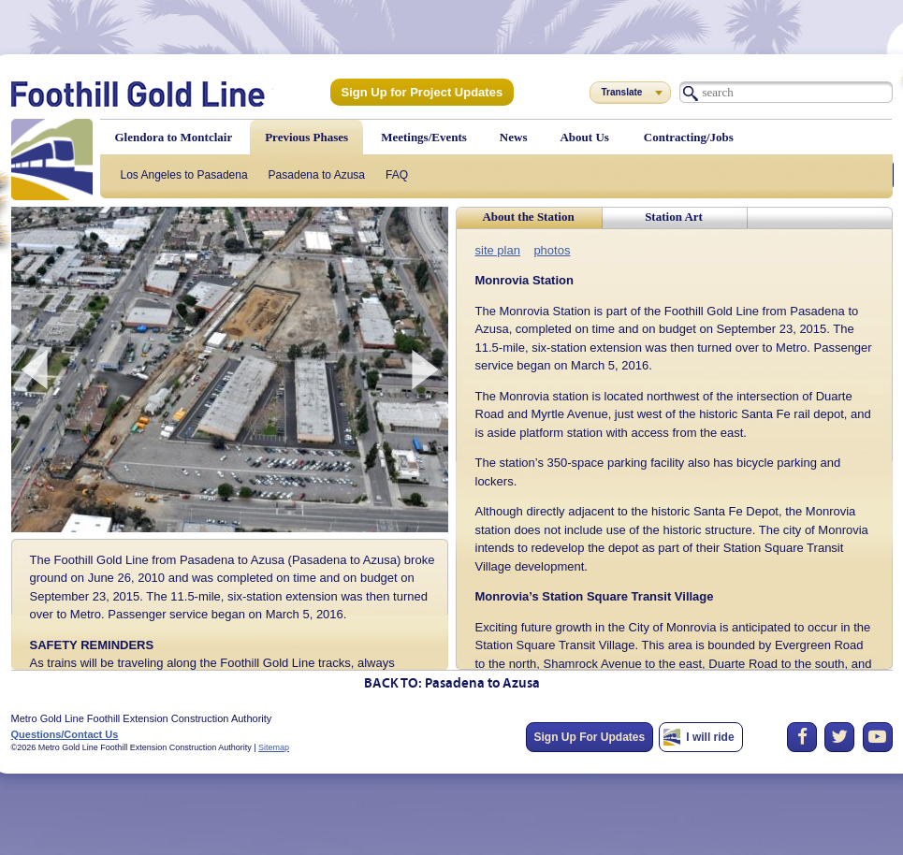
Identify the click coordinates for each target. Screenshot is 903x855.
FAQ (397, 174)
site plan (496, 248)
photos (546, 248)
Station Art (674, 217)
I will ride (710, 737)
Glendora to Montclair (174, 137)
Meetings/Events (424, 137)
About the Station (528, 217)
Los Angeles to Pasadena (184, 174)
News (514, 137)
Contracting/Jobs (689, 137)
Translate (622, 92)
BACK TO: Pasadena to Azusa (452, 684)
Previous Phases (306, 137)
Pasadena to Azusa (317, 174)
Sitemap (273, 747)
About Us (584, 137)
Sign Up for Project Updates (416, 91)
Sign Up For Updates (590, 737)
